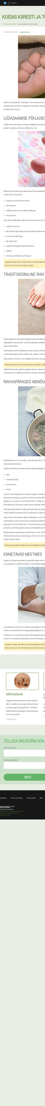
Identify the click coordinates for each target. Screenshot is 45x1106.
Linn (40, 798)
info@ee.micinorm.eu (7, 809)
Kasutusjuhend (17, 798)
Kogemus (3, 798)
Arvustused (31, 798)
